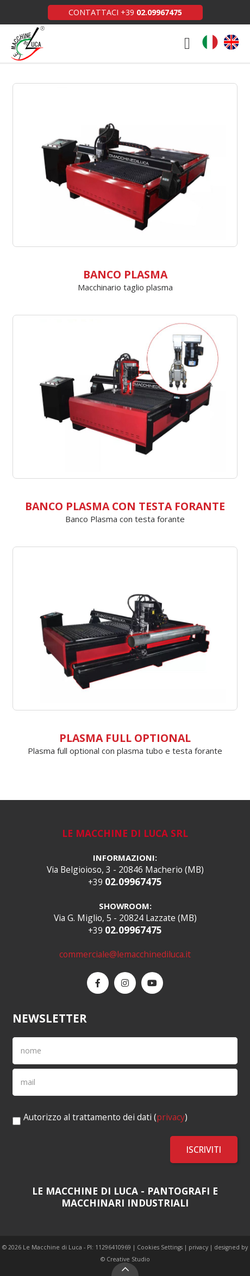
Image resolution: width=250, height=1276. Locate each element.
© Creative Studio (125, 1259)
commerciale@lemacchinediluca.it (125, 954)
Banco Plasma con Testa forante (125, 506)
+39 (151, 12)
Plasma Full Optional (125, 738)
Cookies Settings (160, 1247)
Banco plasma (125, 274)
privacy (171, 1117)
